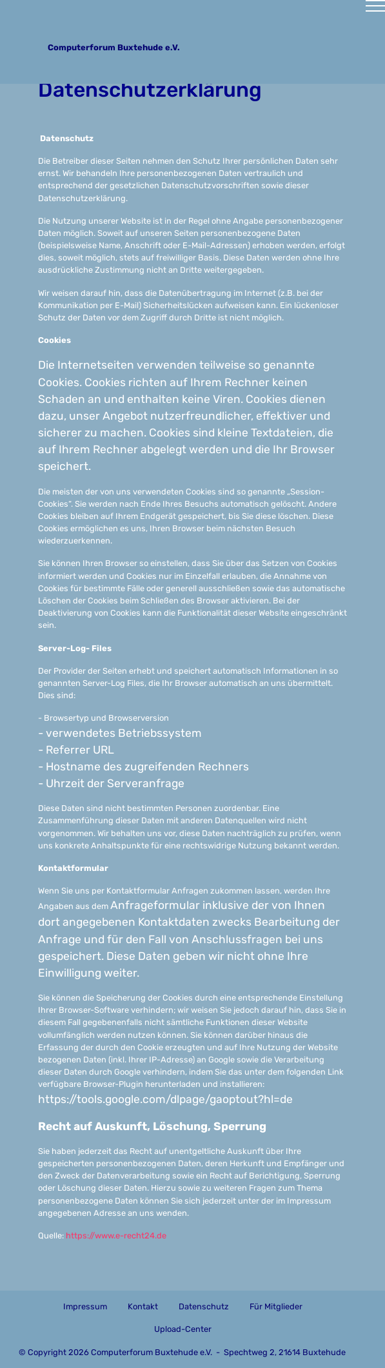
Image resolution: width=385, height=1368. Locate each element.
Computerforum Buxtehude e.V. (120, 47)
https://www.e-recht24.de (116, 1235)
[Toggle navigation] (192, 11)
